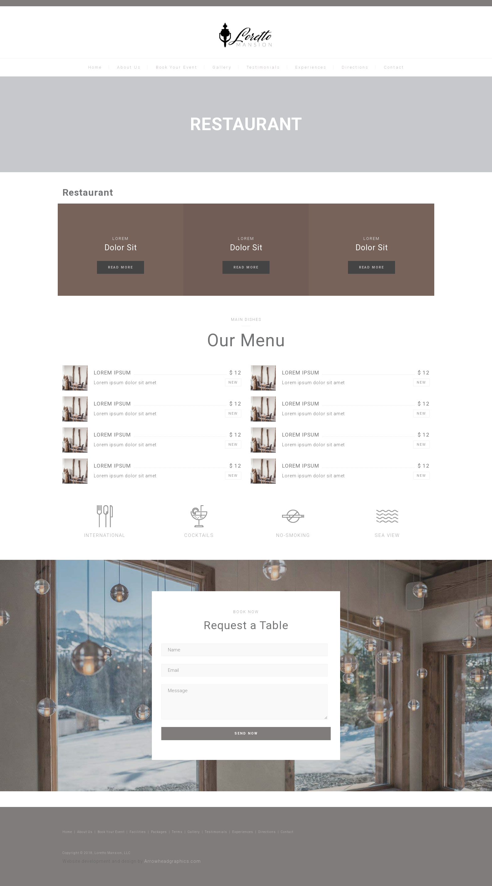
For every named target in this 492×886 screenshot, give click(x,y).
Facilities (138, 832)
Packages (159, 832)
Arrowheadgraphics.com (172, 861)
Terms (177, 832)
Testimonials (263, 67)
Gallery (222, 67)
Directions (355, 67)
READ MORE (120, 267)
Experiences (311, 67)
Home (95, 67)
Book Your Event (176, 67)
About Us (129, 67)
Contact (394, 67)
